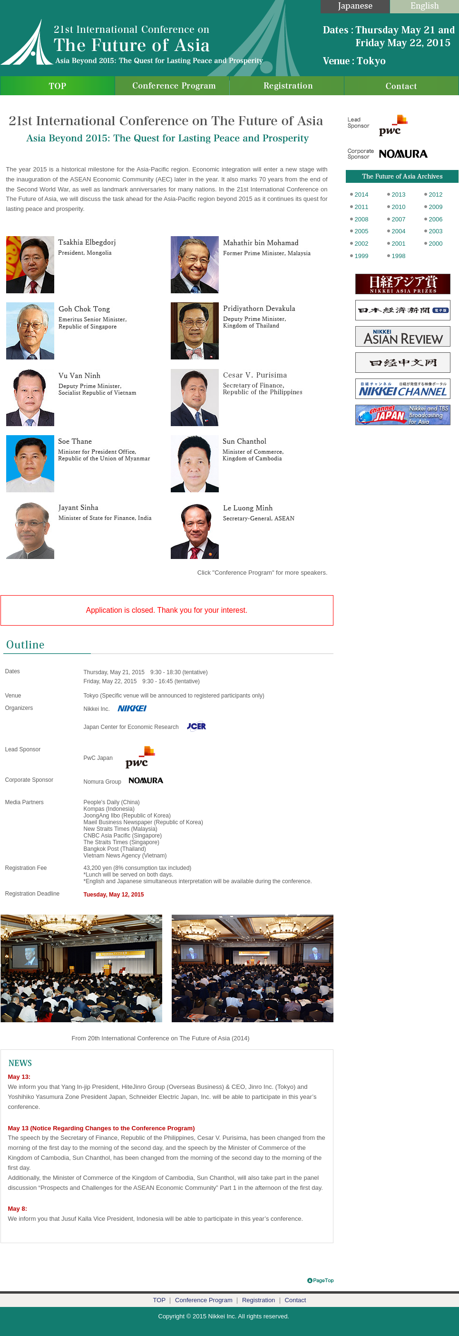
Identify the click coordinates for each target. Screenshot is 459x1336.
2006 (436, 219)
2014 (362, 194)
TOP (159, 1300)
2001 (399, 243)
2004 (399, 231)
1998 (399, 255)
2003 (436, 231)
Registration (258, 1300)
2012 (436, 194)
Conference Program (204, 1300)
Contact (295, 1300)
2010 (399, 206)
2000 (436, 243)
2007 (399, 219)
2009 (436, 206)
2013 (399, 194)
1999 (362, 255)
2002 (362, 243)
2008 (362, 219)
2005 (362, 231)
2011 (362, 206)
